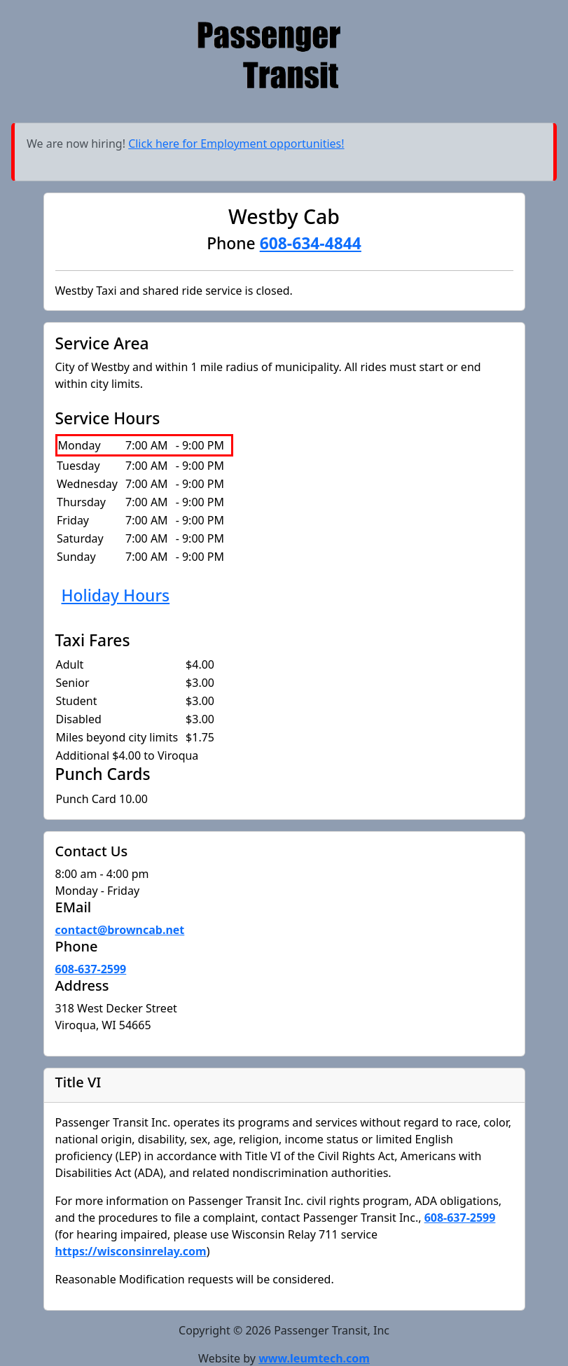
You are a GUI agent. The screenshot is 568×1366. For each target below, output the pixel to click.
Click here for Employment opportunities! (236, 143)
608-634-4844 (310, 243)
